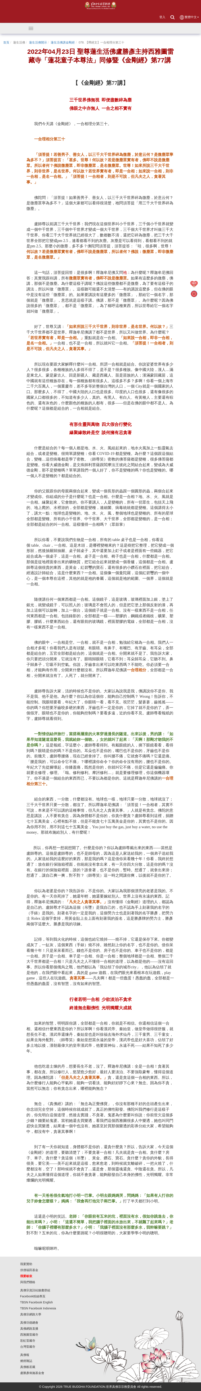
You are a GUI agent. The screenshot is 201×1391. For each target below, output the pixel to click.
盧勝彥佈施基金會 (32, 1373)
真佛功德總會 (29, 1322)
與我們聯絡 (27, 1282)
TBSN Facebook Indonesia (38, 1308)
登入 (162, 17)
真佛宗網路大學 (30, 1314)
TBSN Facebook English (36, 1302)
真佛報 (24, 1355)
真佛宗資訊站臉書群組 (35, 1290)
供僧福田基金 (29, 1270)
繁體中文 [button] (189, 17)
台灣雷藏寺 (27, 1346)
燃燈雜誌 (26, 1361)
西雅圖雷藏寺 (29, 1334)
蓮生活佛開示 (38, 42)
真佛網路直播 (29, 1328)
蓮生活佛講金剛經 (63, 42)
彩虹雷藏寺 (27, 1340)
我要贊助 (26, 1264)
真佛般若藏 (27, 1367)
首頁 (6, 42)
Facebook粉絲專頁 (32, 1296)
